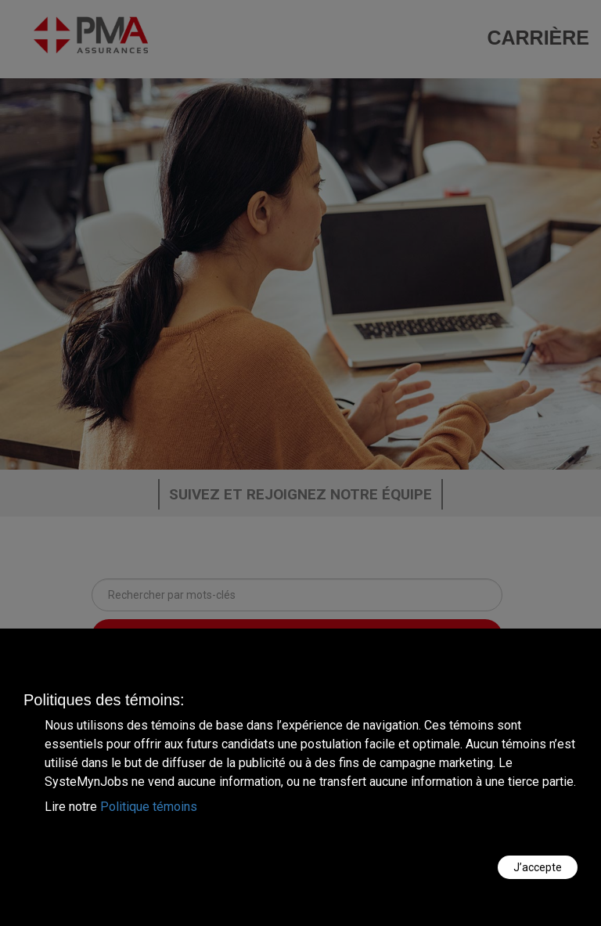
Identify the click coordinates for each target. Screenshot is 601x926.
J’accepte (537, 867)
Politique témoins (148, 806)
